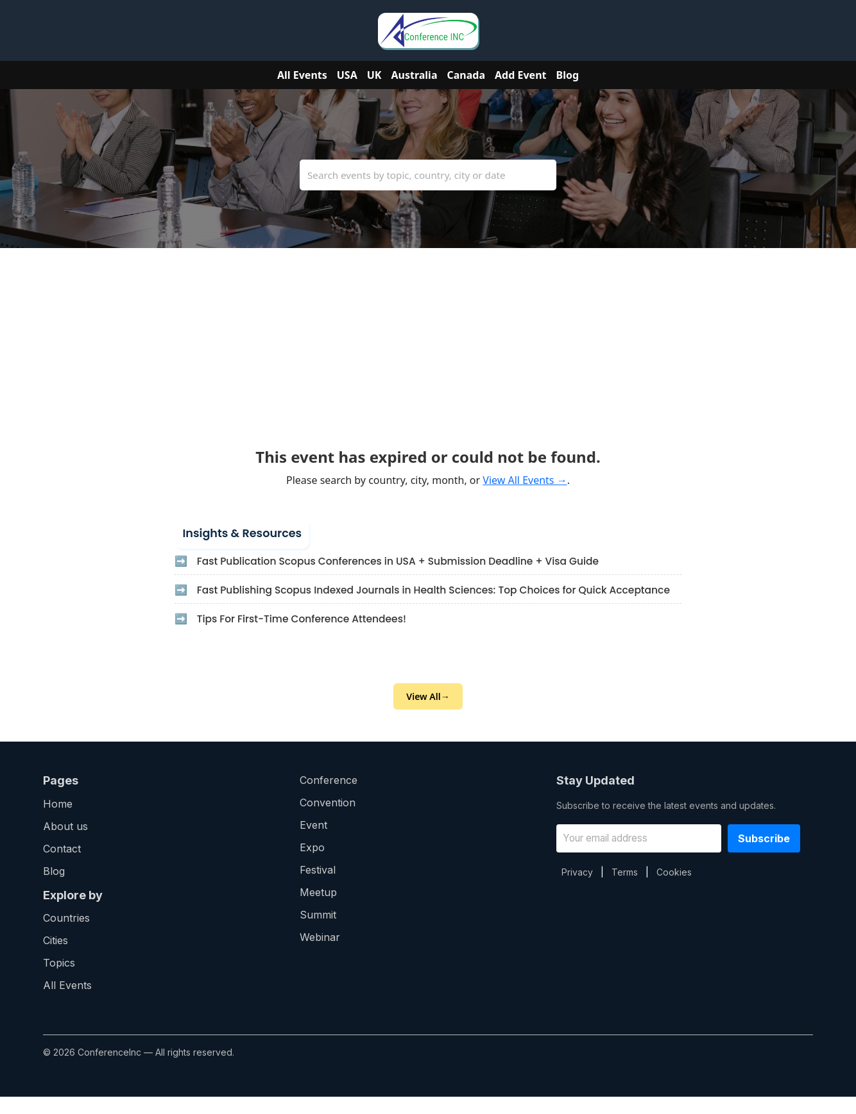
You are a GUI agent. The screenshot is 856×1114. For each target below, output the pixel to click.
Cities (55, 957)
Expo (312, 864)
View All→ (427, 714)
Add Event (520, 75)
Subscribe (764, 855)
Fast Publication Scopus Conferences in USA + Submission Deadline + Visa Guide (406, 561)
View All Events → (525, 480)
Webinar (320, 954)
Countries (66, 935)
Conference (328, 797)
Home (58, 821)
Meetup (318, 909)
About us (65, 843)
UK (374, 75)
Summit (318, 932)
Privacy (577, 889)
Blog (567, 75)
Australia (414, 75)
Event (313, 842)
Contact (62, 866)
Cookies (674, 889)
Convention (327, 819)
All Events (302, 75)
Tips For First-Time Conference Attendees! (306, 635)
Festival (318, 887)
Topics (59, 980)
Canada (466, 75)
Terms (625, 889)
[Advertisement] (428, 338)
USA (347, 75)
